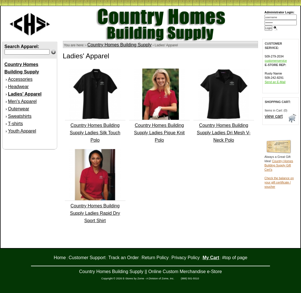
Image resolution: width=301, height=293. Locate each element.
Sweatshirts (20, 116)
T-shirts (15, 123)
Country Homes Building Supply (119, 44)
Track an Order (123, 257)
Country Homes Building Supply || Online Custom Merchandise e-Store (150, 271)
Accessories (20, 79)
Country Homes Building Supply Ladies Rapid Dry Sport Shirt (95, 213)
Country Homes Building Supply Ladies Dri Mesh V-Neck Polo (224, 133)
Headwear (18, 86)
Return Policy (155, 257)
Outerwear (18, 108)
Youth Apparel (22, 131)
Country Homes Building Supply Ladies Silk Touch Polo (95, 133)
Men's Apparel (22, 101)
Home (60, 257)
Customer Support (87, 257)
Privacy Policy (186, 257)
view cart (274, 116)
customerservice (276, 60)
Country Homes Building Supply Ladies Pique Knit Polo (159, 133)
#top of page (234, 257)
